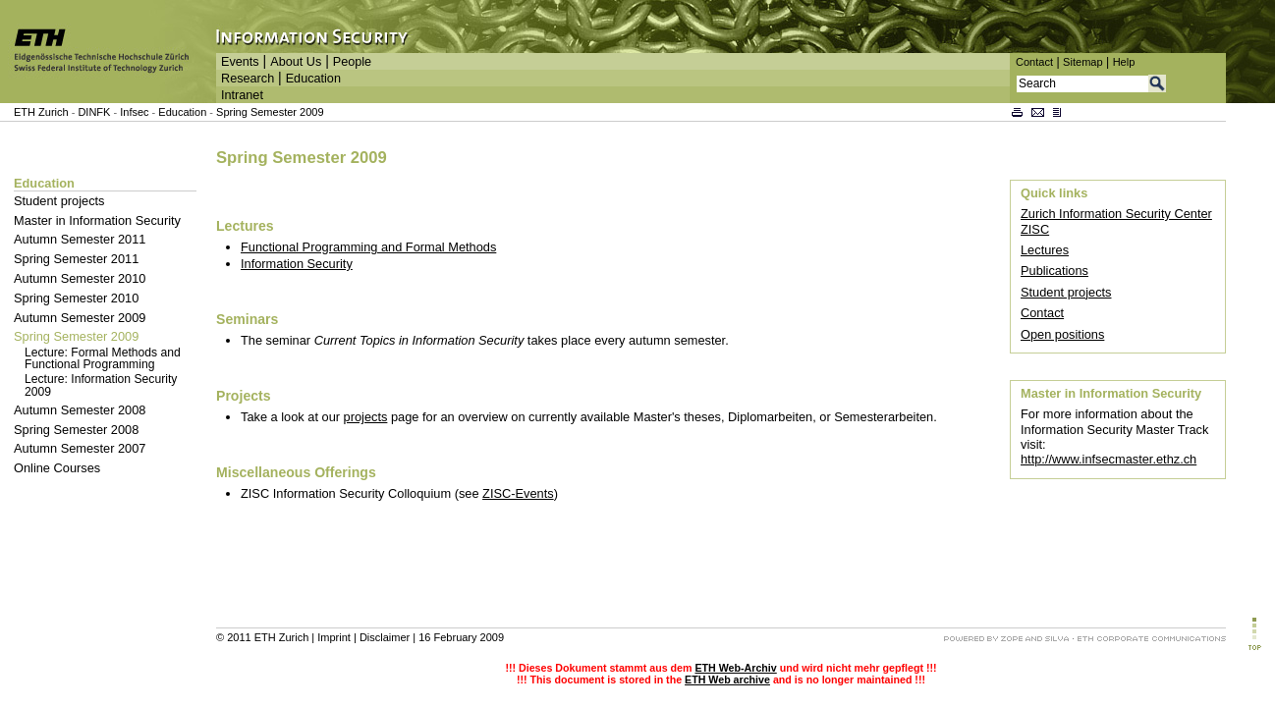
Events (240, 62)
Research (247, 78)
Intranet (242, 95)
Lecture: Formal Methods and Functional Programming (103, 358)
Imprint (334, 637)
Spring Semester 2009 (269, 112)
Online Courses (57, 468)
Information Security (297, 263)
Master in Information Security (97, 220)
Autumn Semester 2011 (79, 239)
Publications (1054, 270)
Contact (1034, 62)
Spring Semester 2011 (76, 258)
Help (1124, 62)
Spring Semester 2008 (76, 429)
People (352, 62)
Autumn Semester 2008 (79, 410)
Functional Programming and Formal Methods (368, 247)
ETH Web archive (727, 679)
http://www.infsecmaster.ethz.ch (1108, 459)
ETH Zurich (41, 112)
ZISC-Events (518, 493)
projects (366, 416)
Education (313, 78)
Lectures (1045, 250)
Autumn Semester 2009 (79, 317)
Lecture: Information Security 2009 (101, 385)
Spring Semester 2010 (76, 298)
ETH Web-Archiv (735, 668)
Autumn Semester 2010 (79, 278)
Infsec (134, 112)
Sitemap (1083, 62)
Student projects (59, 200)
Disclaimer (385, 637)
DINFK (95, 112)
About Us (295, 62)
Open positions (1062, 334)
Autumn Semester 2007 (79, 448)
